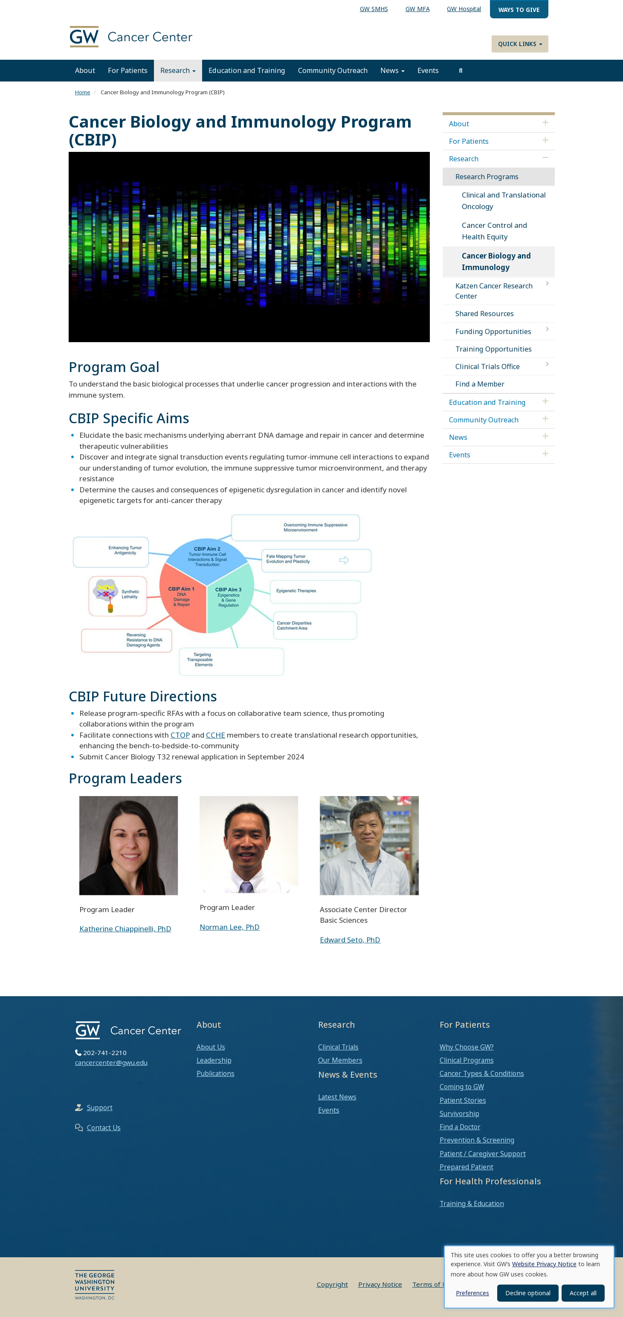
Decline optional (528, 1293)
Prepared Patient (466, 1167)
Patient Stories (463, 1100)
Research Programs (487, 176)
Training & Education (472, 1203)
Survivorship (459, 1113)
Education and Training (247, 70)
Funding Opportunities (493, 331)
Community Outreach (333, 70)
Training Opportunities (493, 349)
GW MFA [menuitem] (418, 9)
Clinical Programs (467, 1060)
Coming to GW (462, 1086)
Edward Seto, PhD (350, 940)
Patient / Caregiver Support (483, 1153)
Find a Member (479, 384)
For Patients (128, 70)
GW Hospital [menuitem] (464, 9)
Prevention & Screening (477, 1140)
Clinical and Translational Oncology (504, 200)
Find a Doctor (460, 1126)
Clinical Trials (338, 1047)
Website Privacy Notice (544, 1264)
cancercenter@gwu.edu (111, 1062)
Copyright (332, 1284)
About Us (211, 1047)
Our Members (340, 1060)
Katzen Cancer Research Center (494, 291)
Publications (216, 1073)
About (85, 70)
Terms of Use (433, 1284)
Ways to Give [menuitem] (518, 10)
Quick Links (520, 44)
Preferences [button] (472, 1293)
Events (428, 70)
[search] (461, 70)
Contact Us (104, 1127)
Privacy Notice (380, 1284)
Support (100, 1107)
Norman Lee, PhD (230, 927)
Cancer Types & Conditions (482, 1073)
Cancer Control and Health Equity (494, 230)
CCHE (215, 735)
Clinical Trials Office (487, 366)
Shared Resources (484, 313)
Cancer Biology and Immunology (496, 261)
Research (178, 70)
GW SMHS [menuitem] (374, 9)
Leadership (214, 1060)
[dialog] (529, 1276)
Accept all (583, 1293)
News (392, 70)
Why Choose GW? (467, 1047)
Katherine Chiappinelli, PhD (125, 928)
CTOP (180, 735)
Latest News (337, 1097)
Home (82, 92)
